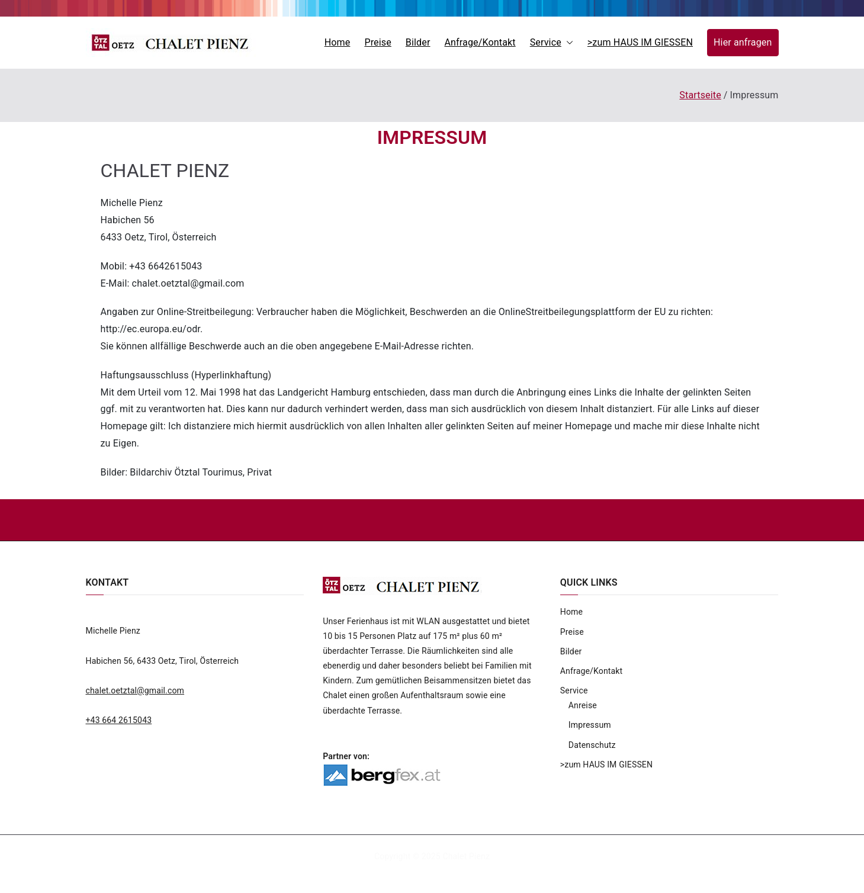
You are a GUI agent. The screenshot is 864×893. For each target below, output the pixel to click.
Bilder (418, 42)
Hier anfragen (743, 42)
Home (338, 42)
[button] (567, 43)
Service (551, 43)
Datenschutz (592, 745)
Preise (377, 42)
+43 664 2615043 (119, 720)
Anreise (582, 705)
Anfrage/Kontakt (479, 42)
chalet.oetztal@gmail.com (135, 690)
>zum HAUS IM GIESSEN (640, 42)
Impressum (589, 725)
